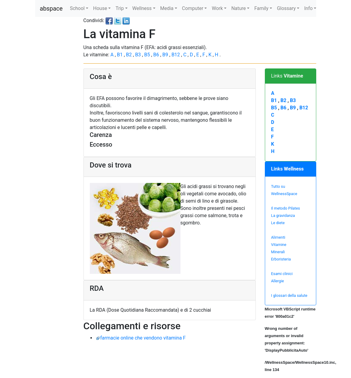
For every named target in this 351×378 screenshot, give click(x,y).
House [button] (100, 8)
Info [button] (308, 8)
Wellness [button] (142, 8)
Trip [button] (119, 8)
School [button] (77, 8)
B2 (129, 55)
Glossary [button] (286, 8)
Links (287, 76)
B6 (156, 55)
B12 (176, 55)
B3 (138, 55)
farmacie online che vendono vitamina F (143, 338)
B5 (147, 55)
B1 (120, 55)
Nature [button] (238, 8)
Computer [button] (192, 8)
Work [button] (217, 8)
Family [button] (261, 8)
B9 (165, 55)
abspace (51, 8)
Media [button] (167, 8)
